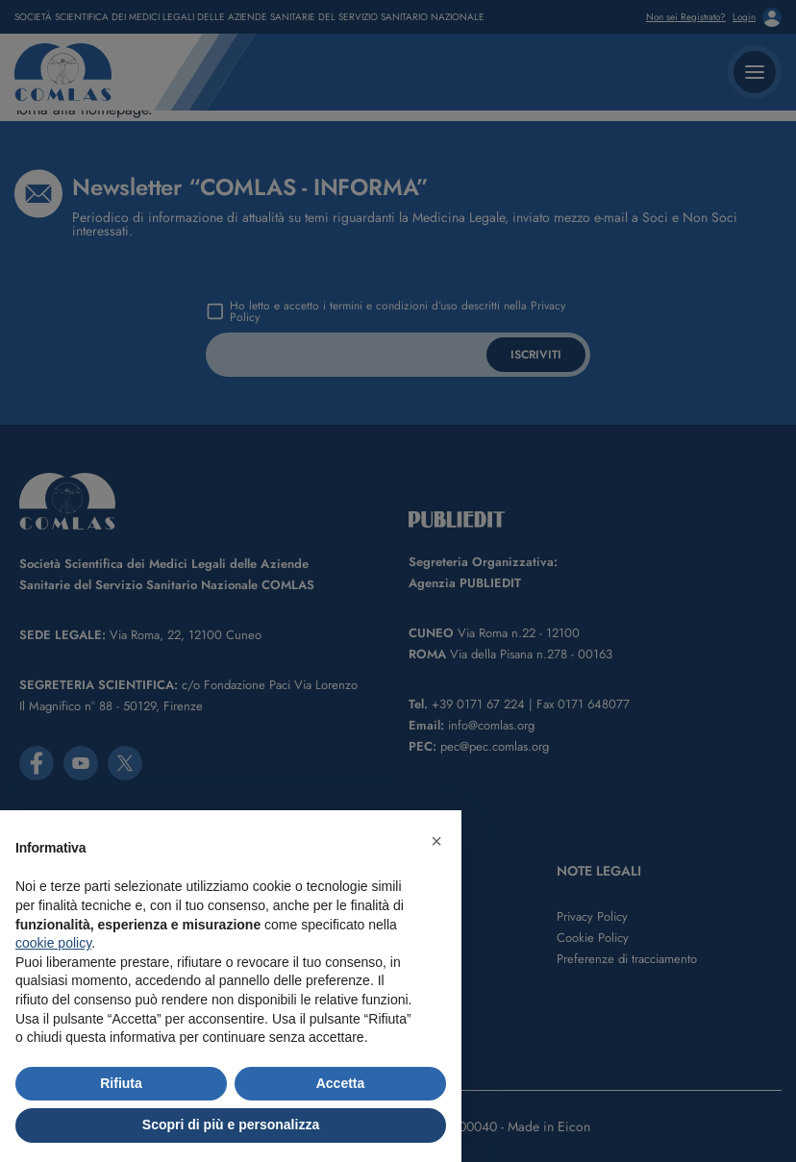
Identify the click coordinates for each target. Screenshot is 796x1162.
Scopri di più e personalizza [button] (230, 1124)
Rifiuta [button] (121, 1083)
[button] (436, 841)
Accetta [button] (340, 1083)
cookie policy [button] (53, 943)
